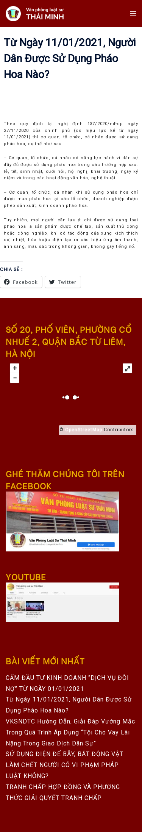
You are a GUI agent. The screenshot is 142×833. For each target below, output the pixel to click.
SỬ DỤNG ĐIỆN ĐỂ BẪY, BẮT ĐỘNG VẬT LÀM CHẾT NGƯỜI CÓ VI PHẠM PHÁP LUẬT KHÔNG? (64, 765)
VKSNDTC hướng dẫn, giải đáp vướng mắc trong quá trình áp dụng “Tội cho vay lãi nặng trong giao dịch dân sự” (70, 732)
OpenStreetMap (83, 429)
